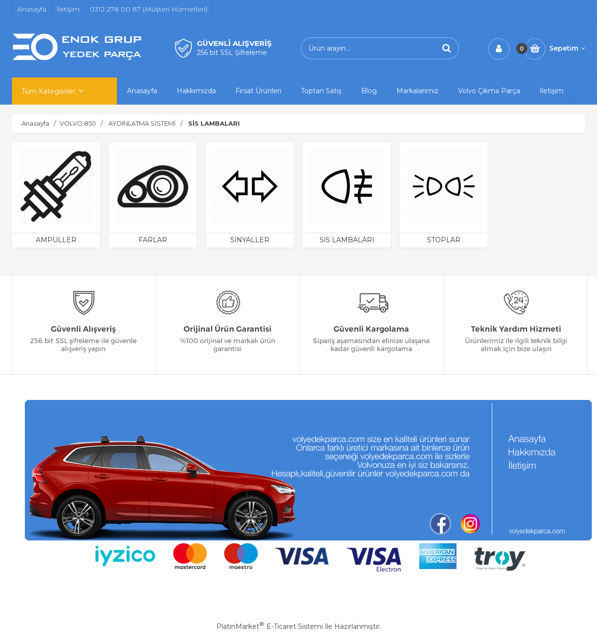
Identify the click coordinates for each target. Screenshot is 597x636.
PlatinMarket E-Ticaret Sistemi (269, 626)
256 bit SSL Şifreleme (232, 52)
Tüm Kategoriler (48, 91)
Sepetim (567, 48)
